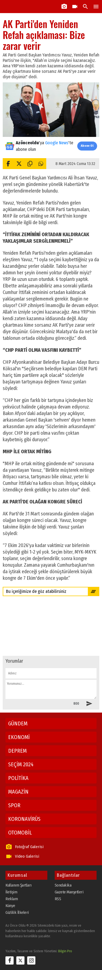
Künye (10, 905)
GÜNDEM (17, 723)
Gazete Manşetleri (69, 892)
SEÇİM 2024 (20, 764)
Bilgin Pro (65, 951)
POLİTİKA (18, 778)
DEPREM (17, 750)
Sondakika (63, 885)
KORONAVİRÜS (24, 819)
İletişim (11, 892)
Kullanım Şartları (18, 885)
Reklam (11, 898)
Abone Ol (87, 146)
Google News (56, 142)
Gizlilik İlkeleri (17, 912)
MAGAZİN (18, 791)
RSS (58, 898)
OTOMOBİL (20, 832)
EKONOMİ (19, 737)
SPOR (14, 805)
